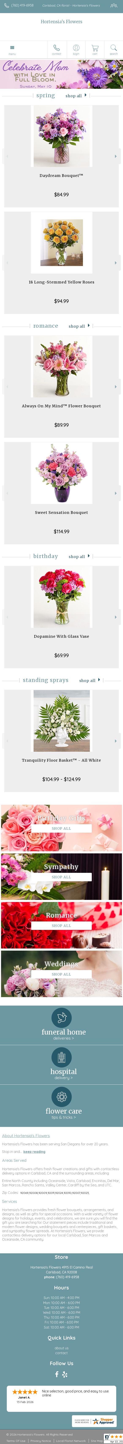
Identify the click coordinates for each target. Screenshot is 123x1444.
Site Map (97, 1441)
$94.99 (61, 301)
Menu (12, 54)
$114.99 (61, 531)
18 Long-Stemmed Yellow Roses (62, 282)
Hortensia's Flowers (61, 21)
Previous (6, 156)
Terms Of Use (15, 1441)
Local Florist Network (71, 1441)
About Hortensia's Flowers (26, 1135)
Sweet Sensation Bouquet (61, 512)
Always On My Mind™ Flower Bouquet (61, 406)
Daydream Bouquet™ (61, 175)
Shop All (74, 96)
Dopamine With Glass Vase (61, 636)
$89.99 (61, 425)
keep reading (34, 1152)
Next (116, 156)
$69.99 (61, 655)
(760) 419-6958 (22, 5)
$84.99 (61, 194)
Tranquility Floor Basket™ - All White (61, 760)
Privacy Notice (41, 1441)
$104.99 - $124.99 (61, 779)
